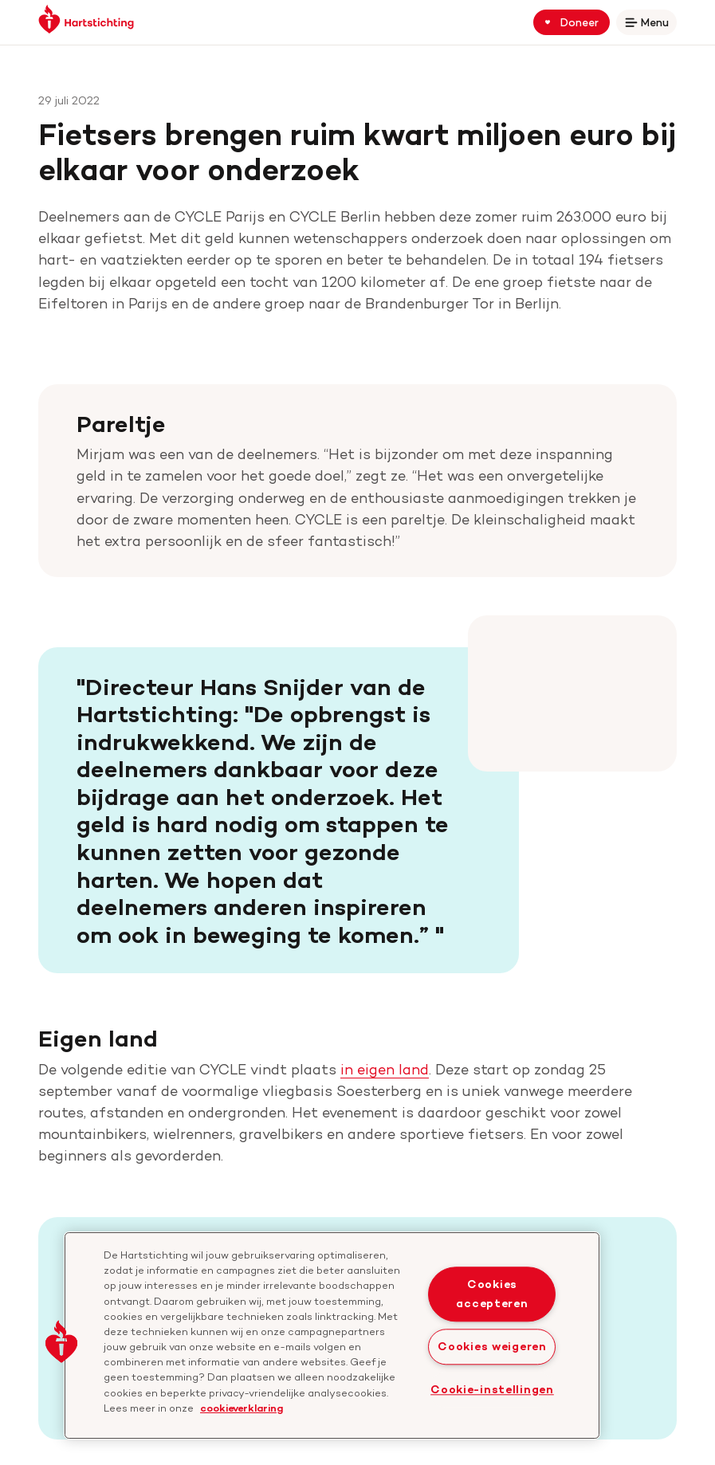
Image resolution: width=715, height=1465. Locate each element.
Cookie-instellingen (492, 1389)
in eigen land (384, 1069)
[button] (61, 1341)
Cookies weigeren (492, 1346)
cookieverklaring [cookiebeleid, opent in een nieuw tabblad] (241, 1407)
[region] (332, 1335)
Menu (649, 25)
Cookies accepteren (492, 1294)
